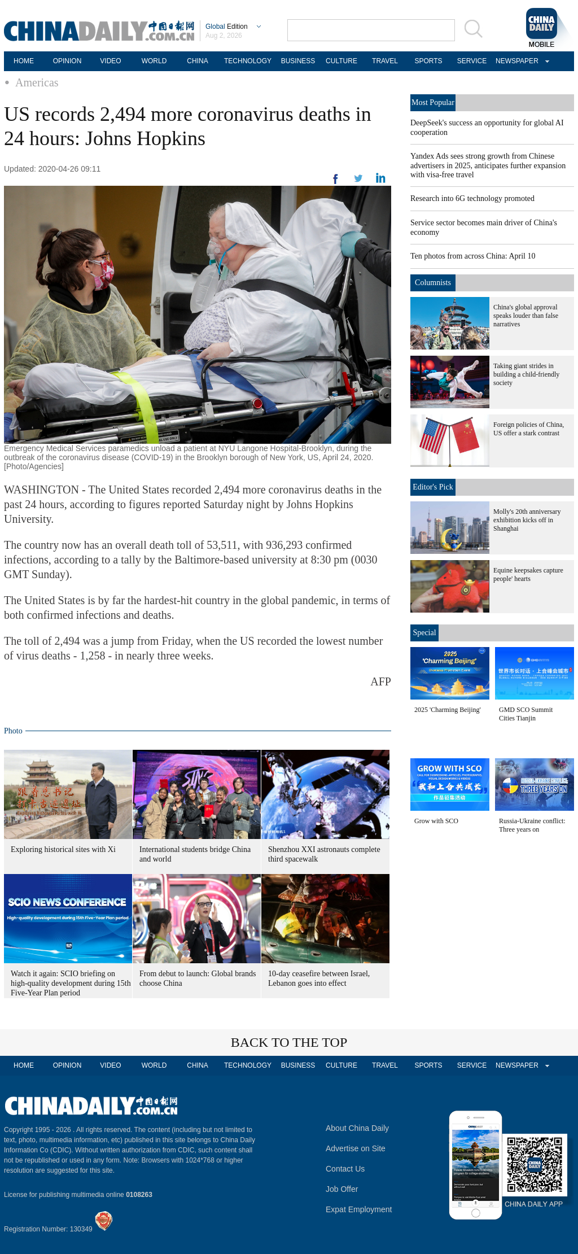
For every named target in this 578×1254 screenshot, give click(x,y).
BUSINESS (298, 61)
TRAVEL (385, 61)
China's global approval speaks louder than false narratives (525, 315)
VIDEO (110, 61)
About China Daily (357, 1128)
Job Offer (342, 1189)
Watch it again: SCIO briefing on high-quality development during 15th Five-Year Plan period (71, 983)
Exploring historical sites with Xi (63, 849)
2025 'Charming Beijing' (447, 710)
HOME (24, 61)
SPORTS (428, 61)
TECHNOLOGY (248, 61)
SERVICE (472, 61)
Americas (37, 82)
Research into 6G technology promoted (472, 198)
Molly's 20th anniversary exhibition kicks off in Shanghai (527, 520)
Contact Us (345, 1168)
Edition (226, 26)
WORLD (154, 61)
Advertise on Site (356, 1148)
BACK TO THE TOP (289, 1042)
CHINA (197, 61)
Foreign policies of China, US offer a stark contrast (528, 429)
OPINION (67, 61)
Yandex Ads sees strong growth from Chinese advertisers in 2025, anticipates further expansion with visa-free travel (488, 165)
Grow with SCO (436, 821)
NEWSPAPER (515, 61)
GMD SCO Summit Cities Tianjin (526, 714)
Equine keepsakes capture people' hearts (528, 574)
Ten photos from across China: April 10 (472, 256)
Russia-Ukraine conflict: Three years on (532, 825)
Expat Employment (359, 1209)
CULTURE (341, 61)
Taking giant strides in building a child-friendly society (526, 374)
